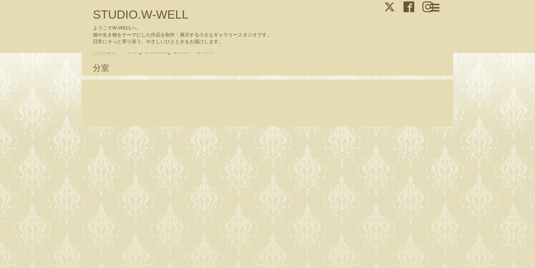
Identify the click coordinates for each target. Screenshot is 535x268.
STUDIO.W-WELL (140, 14)
